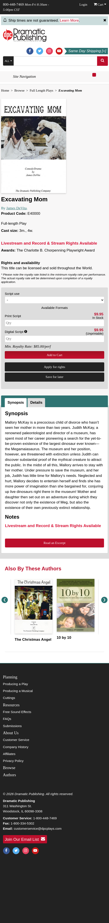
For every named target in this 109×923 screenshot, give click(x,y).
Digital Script (16, 332)
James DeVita (16, 208)
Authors (9, 775)
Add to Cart (54, 355)
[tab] (16, 402)
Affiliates (9, 754)
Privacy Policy (13, 761)
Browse (19, 90)
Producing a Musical (18, 691)
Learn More (69, 20)
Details (36, 402)
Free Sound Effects (17, 712)
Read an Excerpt (54, 543)
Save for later (54, 377)
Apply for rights (54, 367)
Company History (15, 747)
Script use (12, 293)
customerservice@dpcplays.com (38, 828)
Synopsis (16, 402)
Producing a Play (15, 684)
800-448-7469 (13, 4)
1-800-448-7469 (45, 818)
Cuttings (9, 698)
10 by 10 (64, 638)
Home (5, 90)
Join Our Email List (25, 839)
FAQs (7, 719)
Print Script (13, 316)
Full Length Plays (41, 90)
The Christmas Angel (33, 639)
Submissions (12, 726)
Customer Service (16, 740)
